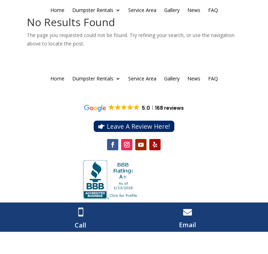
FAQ (213, 10)
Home (57, 10)
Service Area (142, 10)
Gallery (172, 10)
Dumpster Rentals (92, 10)
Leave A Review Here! (138, 126)
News (193, 10)
